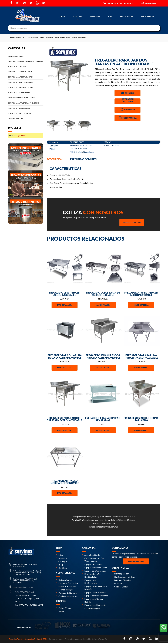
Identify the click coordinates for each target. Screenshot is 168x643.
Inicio (59, 555)
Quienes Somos (64, 580)
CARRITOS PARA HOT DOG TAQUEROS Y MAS (25, 61)
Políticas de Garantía (66, 593)
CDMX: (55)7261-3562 (25, 595)
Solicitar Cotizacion (128, 93)
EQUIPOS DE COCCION (25, 66)
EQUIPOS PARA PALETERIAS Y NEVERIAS (25, 103)
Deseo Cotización (132, 222)
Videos (60, 611)
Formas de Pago (64, 589)
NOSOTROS (95, 17)
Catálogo (61, 561)
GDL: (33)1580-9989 (24, 592)
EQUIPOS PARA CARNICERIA (25, 108)
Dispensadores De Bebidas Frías (91, 575)
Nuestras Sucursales (66, 586)
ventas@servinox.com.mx (106, 526)
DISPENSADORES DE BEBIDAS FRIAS (25, 98)
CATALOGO (78, 18)
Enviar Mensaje (136, 561)
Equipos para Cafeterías (94, 571)
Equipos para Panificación (94, 567)
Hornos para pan (120, 573)
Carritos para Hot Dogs (123, 577)
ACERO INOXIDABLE (25, 56)
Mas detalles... (64, 305)
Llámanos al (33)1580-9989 (118, 3)
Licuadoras (118, 583)
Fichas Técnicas (64, 608)
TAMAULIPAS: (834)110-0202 (29, 604)
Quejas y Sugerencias (66, 596)
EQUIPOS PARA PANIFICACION (25, 72)
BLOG (110, 18)
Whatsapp (127, 109)
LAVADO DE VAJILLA (25, 119)
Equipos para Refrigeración (89, 581)
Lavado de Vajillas (91, 608)
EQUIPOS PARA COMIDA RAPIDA (25, 82)
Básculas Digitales (121, 580)
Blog (59, 564)
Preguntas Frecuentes (67, 583)
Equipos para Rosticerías (94, 605)
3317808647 (148, 3)
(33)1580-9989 (108, 523)
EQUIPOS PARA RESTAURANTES (25, 77)
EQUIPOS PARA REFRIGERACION (25, 87)
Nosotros (61, 558)
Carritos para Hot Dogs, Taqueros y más (94, 559)
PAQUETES (25, 136)
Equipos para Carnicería (94, 592)
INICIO (62, 17)
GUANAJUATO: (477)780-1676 (27, 600)
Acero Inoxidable (91, 555)
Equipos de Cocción (92, 564)
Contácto (61, 568)
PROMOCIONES (126, 17)
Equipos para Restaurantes (95, 595)
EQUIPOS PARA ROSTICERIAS (25, 113)
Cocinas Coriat (119, 586)
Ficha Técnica (128, 118)
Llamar (127, 101)
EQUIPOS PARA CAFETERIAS (25, 93)
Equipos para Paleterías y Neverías (94, 587)
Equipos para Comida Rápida (92, 600)
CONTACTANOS (147, 17)
